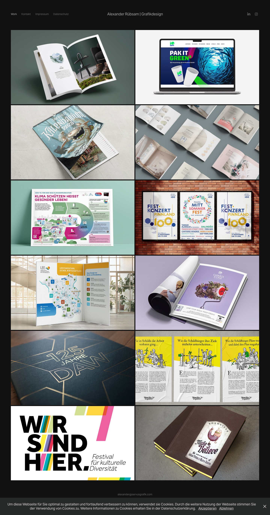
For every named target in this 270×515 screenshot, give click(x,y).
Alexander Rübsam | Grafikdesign (135, 14)
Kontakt (26, 14)
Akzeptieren (207, 508)
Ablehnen (226, 508)
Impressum (42, 14)
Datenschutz (61, 14)
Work (14, 14)
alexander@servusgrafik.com (135, 494)
